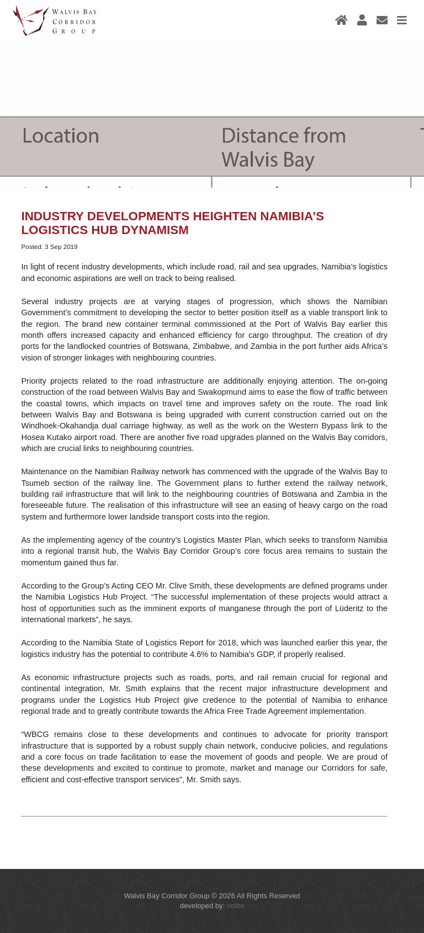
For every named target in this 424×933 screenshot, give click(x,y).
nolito (235, 906)
